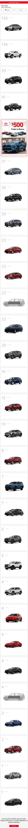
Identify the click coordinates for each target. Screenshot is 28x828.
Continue (14, 825)
